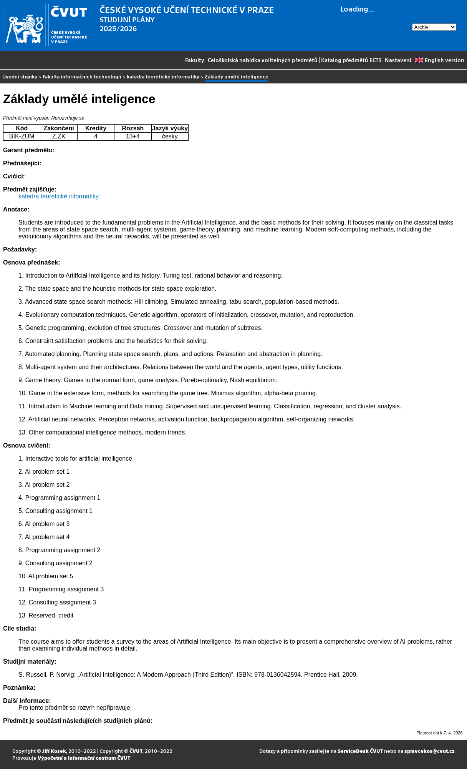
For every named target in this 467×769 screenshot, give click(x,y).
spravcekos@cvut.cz (429, 751)
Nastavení (398, 60)
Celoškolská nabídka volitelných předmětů (263, 60)
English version (439, 60)
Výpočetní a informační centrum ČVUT (84, 758)
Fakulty (194, 60)
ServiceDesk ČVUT (360, 751)
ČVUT (135, 751)
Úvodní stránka (19, 76)
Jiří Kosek (54, 751)
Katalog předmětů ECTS (351, 60)
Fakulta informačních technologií (82, 76)
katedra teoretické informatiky (163, 76)
